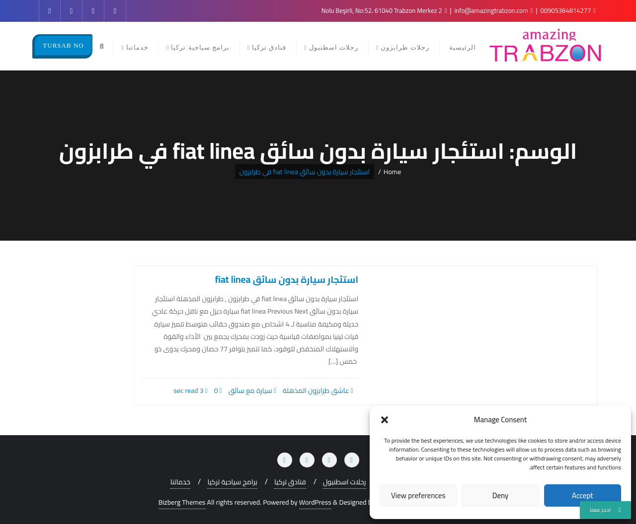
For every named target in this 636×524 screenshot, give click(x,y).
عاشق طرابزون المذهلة (318, 390)
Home (392, 171)
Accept (582, 495)
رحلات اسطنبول (344, 482)
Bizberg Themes (182, 502)
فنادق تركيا (290, 482)
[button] (385, 420)
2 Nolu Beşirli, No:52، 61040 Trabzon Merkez (384, 10)
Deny (500, 495)
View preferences (418, 495)
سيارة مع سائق (252, 390)
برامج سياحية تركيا (232, 482)
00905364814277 (567, 10)
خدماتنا (180, 482)
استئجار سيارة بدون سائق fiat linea (286, 279)
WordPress (315, 502)
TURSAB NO (63, 45)
